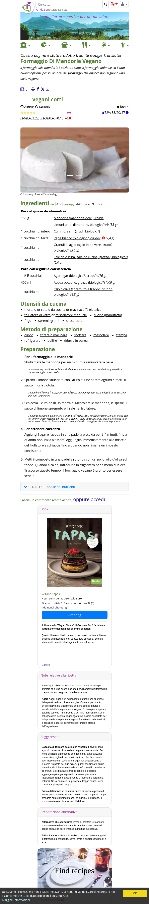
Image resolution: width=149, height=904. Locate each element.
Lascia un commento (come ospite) (46, 500)
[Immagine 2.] (79, 175)
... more (46, 664)
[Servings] (59, 204)
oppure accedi (89, 499)
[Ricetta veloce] (27, 112)
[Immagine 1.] (70, 175)
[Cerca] (69, 4)
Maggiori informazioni (16, 900)
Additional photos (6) (54, 607)
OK (135, 893)
